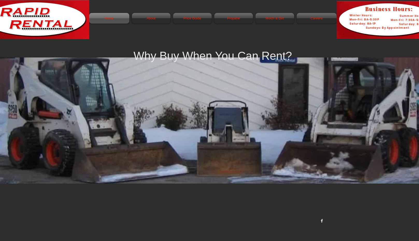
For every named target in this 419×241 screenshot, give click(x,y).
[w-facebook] (321, 220)
